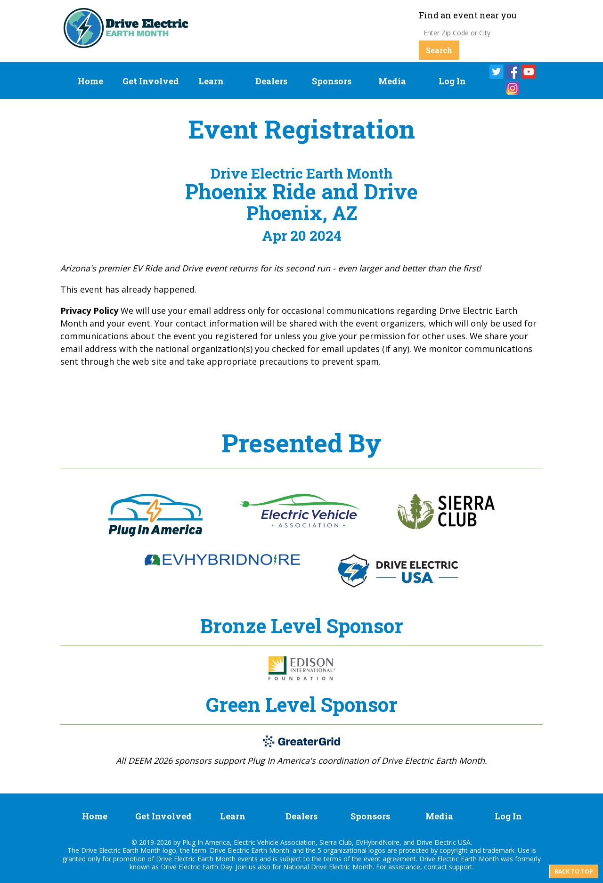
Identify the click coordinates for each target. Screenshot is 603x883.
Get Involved (150, 81)
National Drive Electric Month (328, 866)
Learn (211, 81)
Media (392, 81)
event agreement (390, 858)
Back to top (573, 871)
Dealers (271, 81)
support (461, 866)
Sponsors (331, 81)
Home (90, 81)
